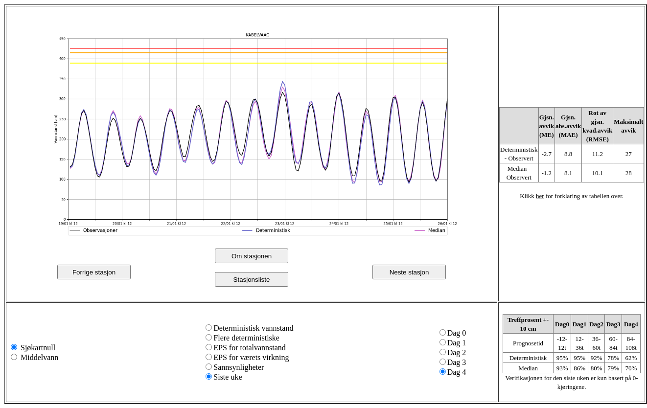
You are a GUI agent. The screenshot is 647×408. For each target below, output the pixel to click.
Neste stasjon (409, 272)
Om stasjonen (251, 256)
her (540, 196)
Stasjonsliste (251, 279)
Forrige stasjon (94, 272)
